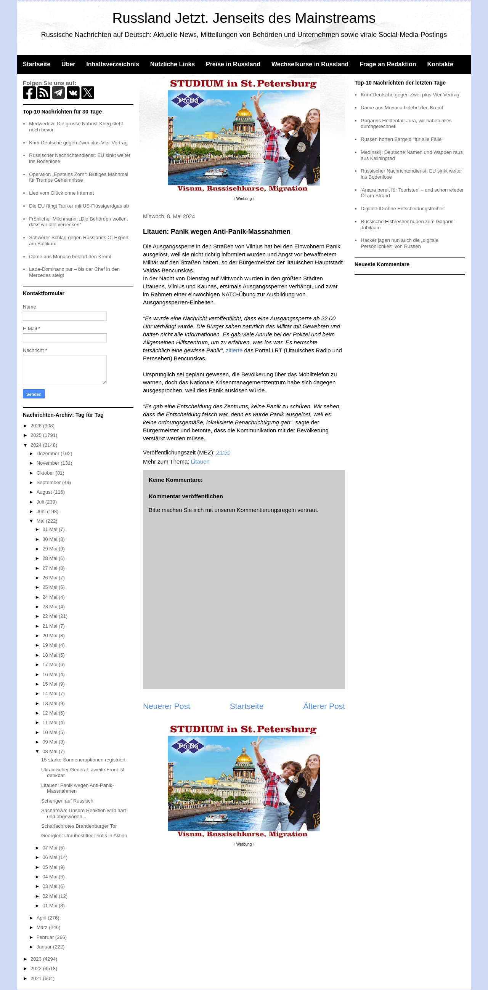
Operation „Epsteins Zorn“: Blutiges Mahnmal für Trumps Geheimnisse (78, 177)
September (49, 482)
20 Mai (50, 635)
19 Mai (50, 645)
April (42, 918)
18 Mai (50, 655)
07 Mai (50, 848)
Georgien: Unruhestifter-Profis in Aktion (84, 835)
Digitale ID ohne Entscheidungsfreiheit (403, 208)
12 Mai (50, 713)
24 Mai (50, 597)
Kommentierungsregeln (266, 510)
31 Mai (50, 529)
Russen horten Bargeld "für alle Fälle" (402, 139)
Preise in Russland (233, 64)
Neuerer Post (166, 706)
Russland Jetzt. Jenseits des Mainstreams (244, 18)
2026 (36, 426)
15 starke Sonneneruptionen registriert (83, 760)
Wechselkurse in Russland (309, 64)
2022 (36, 968)
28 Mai (50, 558)
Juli (41, 502)
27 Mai (50, 568)
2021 (36, 978)
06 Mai (50, 857)
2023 (36, 959)
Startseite (36, 64)
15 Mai (50, 684)
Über (68, 64)
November (49, 463)
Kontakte (440, 64)
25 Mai (50, 587)
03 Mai (50, 886)
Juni (42, 511)
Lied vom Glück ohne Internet (61, 193)
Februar (46, 937)
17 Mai (50, 664)
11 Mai (50, 722)
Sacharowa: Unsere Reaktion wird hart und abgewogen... (83, 813)
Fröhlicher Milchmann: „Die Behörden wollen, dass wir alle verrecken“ (78, 222)
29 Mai (50, 549)
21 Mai (50, 626)
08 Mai (50, 751)
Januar (45, 947)
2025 (36, 435)
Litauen (200, 461)
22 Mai (50, 616)
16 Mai (50, 674)
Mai (41, 521)
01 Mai (50, 905)
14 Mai (50, 693)
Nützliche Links (172, 64)
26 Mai (50, 578)
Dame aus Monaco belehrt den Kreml (70, 256)
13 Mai (50, 703)
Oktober (46, 473)
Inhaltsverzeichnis (112, 64)
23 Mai (50, 606)
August (45, 492)
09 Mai (50, 742)
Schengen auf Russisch (67, 801)
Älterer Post (324, 706)
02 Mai (50, 896)
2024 (36, 445)
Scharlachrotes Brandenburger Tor (79, 826)
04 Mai (50, 877)
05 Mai (50, 867)
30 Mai (50, 539)
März (43, 927)
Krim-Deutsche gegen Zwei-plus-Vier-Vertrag (78, 143)
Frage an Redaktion (388, 64)
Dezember (49, 453)
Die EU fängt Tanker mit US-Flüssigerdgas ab (79, 206)
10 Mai (50, 732)
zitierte (234, 350)
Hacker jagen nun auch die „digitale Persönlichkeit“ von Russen (399, 243)
